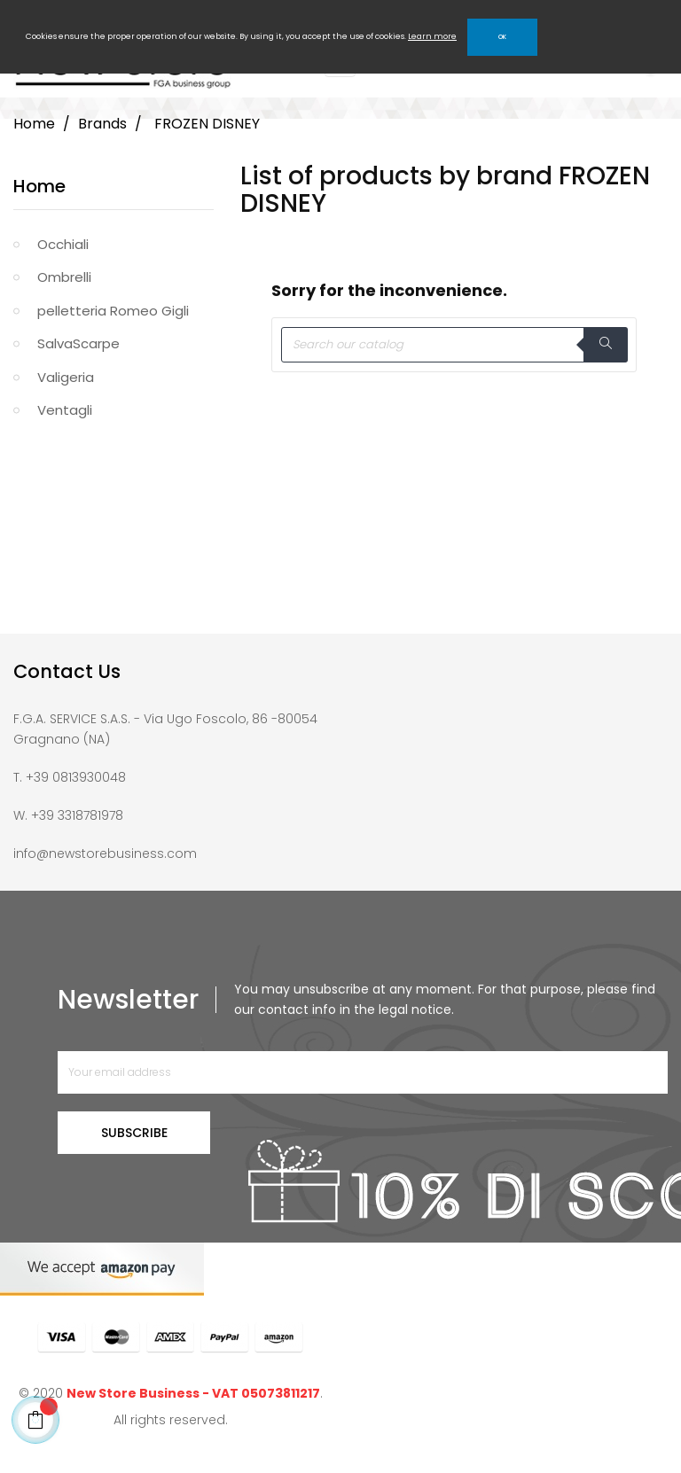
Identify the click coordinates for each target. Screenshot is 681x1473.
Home (39, 186)
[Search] (454, 344)
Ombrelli (64, 277)
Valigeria (65, 377)
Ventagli (64, 410)
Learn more (432, 36)
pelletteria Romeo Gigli (113, 310)
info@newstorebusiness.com (105, 853)
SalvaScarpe (78, 343)
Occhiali (63, 244)
